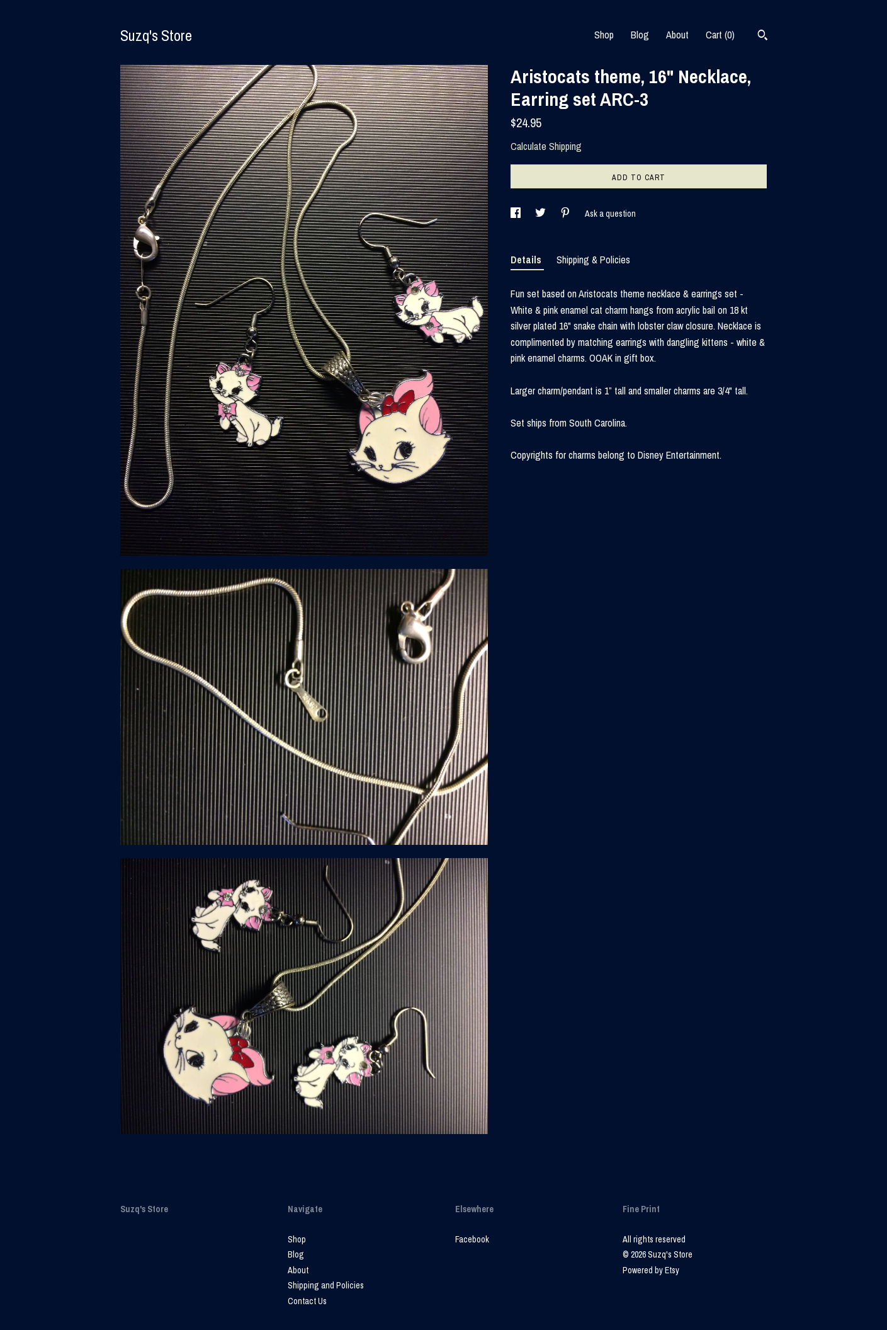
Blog (640, 35)
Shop (604, 35)
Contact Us (307, 1301)
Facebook (472, 1239)
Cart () (720, 35)
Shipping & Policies (593, 260)
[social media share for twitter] (541, 213)
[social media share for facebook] (517, 213)
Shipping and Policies (326, 1285)
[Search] (762, 36)
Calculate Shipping (546, 146)
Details (527, 260)
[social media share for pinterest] (566, 213)
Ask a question (610, 213)
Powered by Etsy (651, 1270)
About (677, 35)
